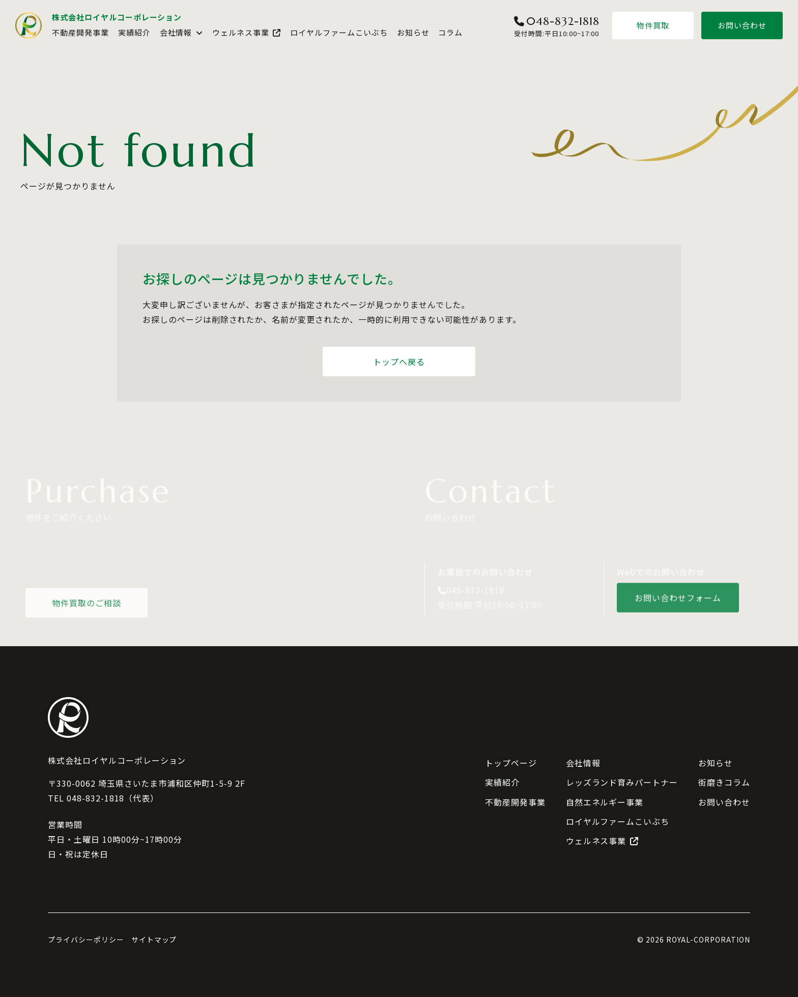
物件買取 (653, 25)
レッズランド (622, 782)
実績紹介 (134, 32)
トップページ (511, 763)
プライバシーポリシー (86, 939)
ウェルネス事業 (246, 32)
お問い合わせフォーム (678, 601)
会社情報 (181, 32)
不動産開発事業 (80, 32)
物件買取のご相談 (86, 606)
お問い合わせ (742, 25)
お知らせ (413, 32)
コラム (450, 32)
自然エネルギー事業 (605, 802)
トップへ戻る (399, 361)
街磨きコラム (724, 782)
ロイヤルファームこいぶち (339, 32)
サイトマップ (154, 939)
